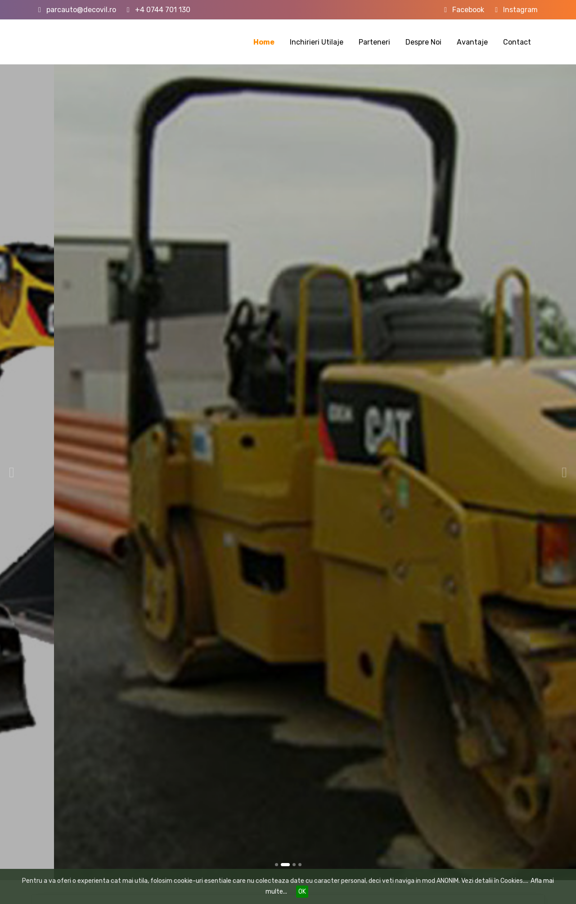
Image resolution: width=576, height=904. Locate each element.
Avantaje (472, 42)
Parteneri (374, 42)
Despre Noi (423, 42)
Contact (517, 42)
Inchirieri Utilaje (316, 42)
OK (302, 891)
